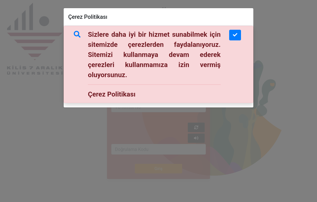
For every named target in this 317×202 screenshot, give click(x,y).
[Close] (235, 35)
